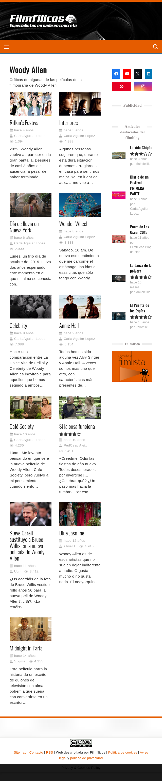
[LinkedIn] (149, 74)
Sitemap (20, 752)
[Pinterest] (121, 86)
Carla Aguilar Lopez (29, 136)
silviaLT (70, 546)
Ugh (17, 571)
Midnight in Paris (26, 648)
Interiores (68, 122)
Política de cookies (122, 752)
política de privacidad (86, 758)
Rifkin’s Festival (25, 122)
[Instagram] (143, 86)
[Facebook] (116, 74)
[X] (138, 74)
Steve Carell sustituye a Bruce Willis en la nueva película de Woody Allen (27, 545)
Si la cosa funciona (77, 426)
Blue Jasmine (71, 533)
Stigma (19, 661)
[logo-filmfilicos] (43, 20)
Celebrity (18, 325)
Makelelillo (143, 164)
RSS (49, 752)
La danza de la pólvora (141, 268)
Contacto (36, 752)
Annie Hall (69, 325)
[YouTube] (127, 74)
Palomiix (142, 327)
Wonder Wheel (73, 223)
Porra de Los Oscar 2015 (139, 229)
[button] (6, 47)
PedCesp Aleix (75, 445)
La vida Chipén (141, 147)
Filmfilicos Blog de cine (141, 249)
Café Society (22, 426)
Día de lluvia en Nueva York (24, 226)
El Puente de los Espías (139, 307)
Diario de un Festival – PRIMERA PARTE (139, 185)
